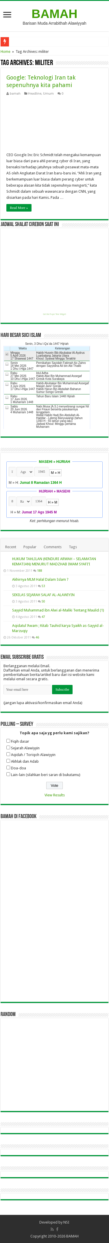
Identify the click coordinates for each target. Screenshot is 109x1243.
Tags (73, 547)
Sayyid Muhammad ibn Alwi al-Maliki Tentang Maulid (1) (58, 610)
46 (37, 637)
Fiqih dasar (20, 741)
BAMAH (54, 14)
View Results (55, 795)
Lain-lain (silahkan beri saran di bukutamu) (45, 775)
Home (5, 51)
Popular (29, 547)
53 (43, 586)
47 (43, 616)
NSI (66, 1222)
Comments (53, 547)
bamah (15, 93)
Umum (48, 93)
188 (39, 570)
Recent (10, 547)
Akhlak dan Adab (25, 761)
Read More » (19, 208)
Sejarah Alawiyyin (25, 748)
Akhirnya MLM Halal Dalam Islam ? (40, 579)
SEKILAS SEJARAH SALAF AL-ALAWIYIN (43, 595)
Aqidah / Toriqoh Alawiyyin (33, 755)
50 (43, 601)
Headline (34, 93)
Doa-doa (18, 768)
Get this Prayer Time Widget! (54, 314)
